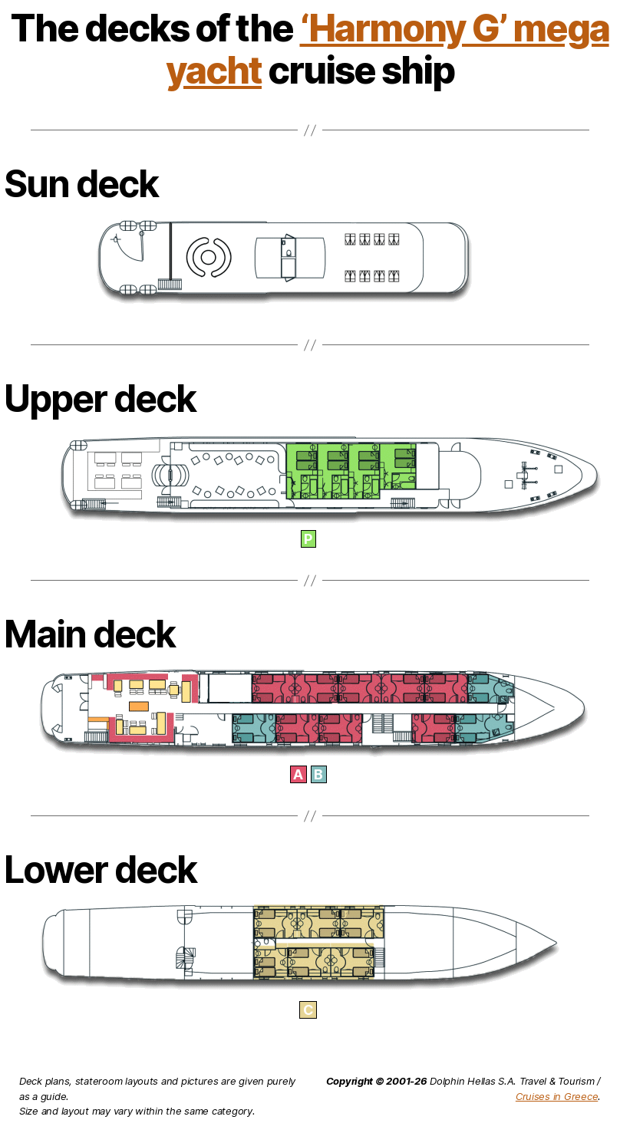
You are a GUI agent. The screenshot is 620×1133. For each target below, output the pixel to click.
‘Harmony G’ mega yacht (387, 49)
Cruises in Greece (557, 1096)
